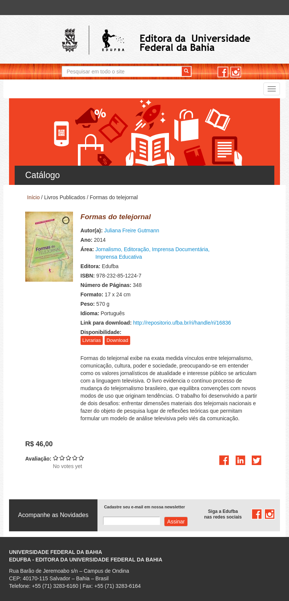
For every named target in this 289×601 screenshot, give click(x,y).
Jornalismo (108, 249)
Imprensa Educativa (118, 257)
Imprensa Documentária (180, 249)
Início (33, 197)
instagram (235, 72)
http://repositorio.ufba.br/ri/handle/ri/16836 (182, 323)
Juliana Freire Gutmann (131, 230)
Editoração (136, 249)
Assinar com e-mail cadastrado (176, 521)
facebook (223, 72)
